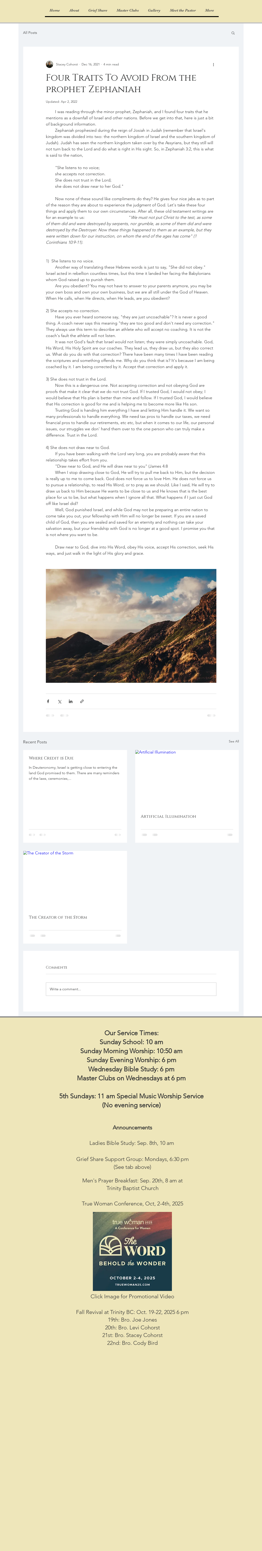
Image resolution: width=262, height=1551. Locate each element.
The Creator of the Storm (58, 917)
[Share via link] (82, 701)
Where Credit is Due (51, 758)
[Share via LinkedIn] (70, 701)
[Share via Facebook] (48, 701)
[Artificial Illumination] (187, 779)
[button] (233, 33)
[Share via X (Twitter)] (59, 701)
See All (234, 741)
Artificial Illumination (168, 816)
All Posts (30, 32)
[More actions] (213, 64)
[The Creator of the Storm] (75, 880)
